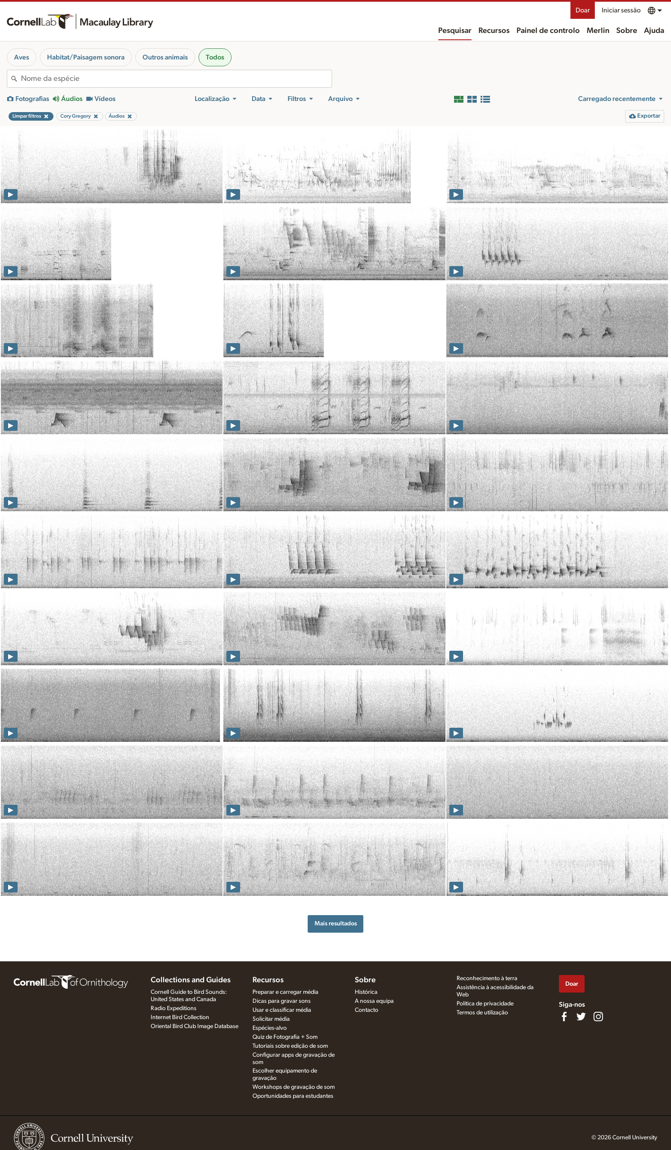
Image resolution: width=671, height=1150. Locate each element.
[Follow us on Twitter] (581, 1016)
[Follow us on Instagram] (598, 1016)
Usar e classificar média (281, 1010)
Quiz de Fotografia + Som (285, 1037)
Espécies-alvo (269, 1028)
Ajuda (654, 31)
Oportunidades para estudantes (292, 1096)
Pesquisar (455, 31)
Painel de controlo (548, 31)
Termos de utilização (482, 1013)
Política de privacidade (485, 1004)
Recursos (494, 31)
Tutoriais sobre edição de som (290, 1046)
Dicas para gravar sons (281, 1001)
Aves (21, 57)
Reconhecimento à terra (487, 978)
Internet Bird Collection (180, 1017)
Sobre (626, 31)
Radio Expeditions (173, 1008)
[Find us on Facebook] (564, 1016)
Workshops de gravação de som (293, 1087)
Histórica (366, 992)
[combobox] (176, 78)
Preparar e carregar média (285, 992)
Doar (583, 10)
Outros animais (165, 57)
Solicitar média (271, 1019)
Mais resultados (336, 923)
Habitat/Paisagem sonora (86, 57)
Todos (215, 57)
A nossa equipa (374, 1001)
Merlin (598, 31)
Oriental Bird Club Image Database (194, 1026)
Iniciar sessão (621, 10)
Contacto (366, 1010)
